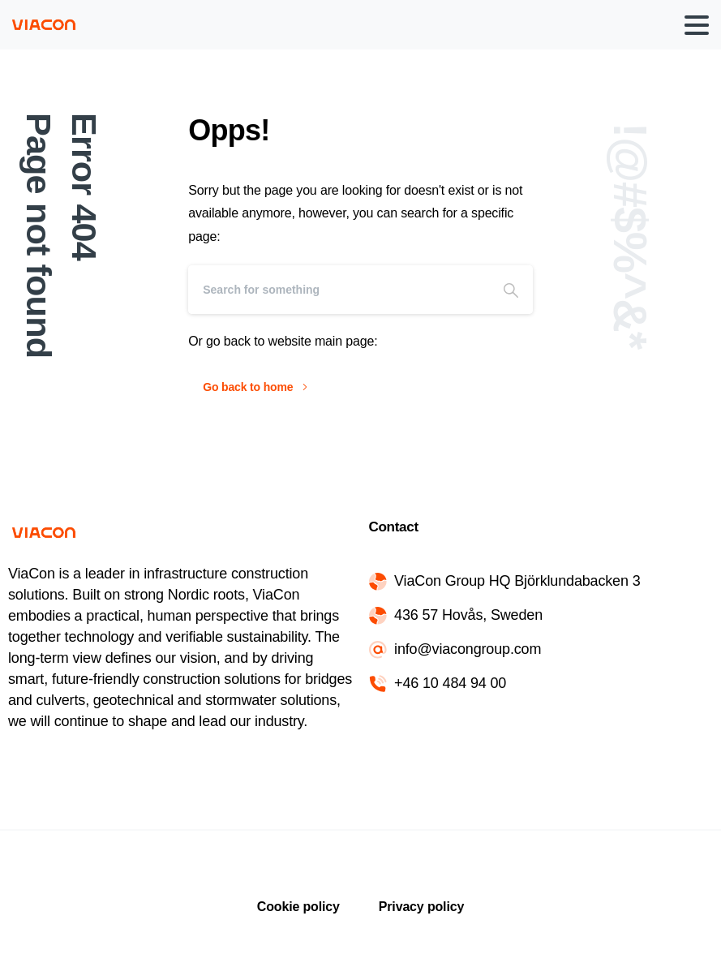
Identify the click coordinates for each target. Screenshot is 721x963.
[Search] (338, 289)
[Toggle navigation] (696, 25)
